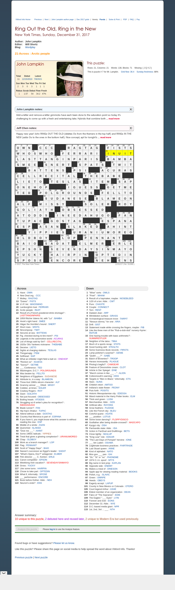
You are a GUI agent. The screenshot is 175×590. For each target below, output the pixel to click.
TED (40, 367)
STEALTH (114, 347)
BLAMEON (47, 379)
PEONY (116, 387)
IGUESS (38, 362)
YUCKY (31, 465)
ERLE (52, 457)
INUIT (38, 310)
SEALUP (107, 434)
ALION (122, 373)
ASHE (113, 489)
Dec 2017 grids (83, 19)
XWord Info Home (23, 19)
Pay (138, 19)
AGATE (109, 413)
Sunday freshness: (145, 72)
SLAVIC (106, 474)
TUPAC (42, 411)
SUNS (99, 382)
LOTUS (106, 416)
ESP (40, 422)
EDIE (117, 495)
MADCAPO (134, 422)
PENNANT (31, 445)
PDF (125, 19)
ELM (132, 396)
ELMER (58, 454)
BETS (127, 431)
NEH (49, 480)
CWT (112, 301)
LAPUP (109, 483)
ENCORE (43, 477)
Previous (38, 19)
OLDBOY (31, 439)
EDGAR (110, 437)
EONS (111, 500)
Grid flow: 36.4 (127, 72)
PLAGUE (114, 361)
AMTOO (109, 384)
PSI (56, 335)
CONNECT (103, 307)
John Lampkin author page (62, 19)
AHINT (39, 430)
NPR (116, 506)
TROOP (114, 358)
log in (52, 529)
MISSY (51, 385)
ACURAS (58, 338)
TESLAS (52, 350)
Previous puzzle (23, 557)
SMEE (42, 321)
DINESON (112, 469)
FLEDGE (109, 408)
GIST (97, 324)
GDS (112, 402)
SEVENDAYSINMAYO (58, 462)
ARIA (117, 321)
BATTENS (42, 333)
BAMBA (58, 318)
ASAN (42, 425)
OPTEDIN (45, 471)
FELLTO (41, 373)
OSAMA (109, 442)
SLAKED (36, 428)
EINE (114, 370)
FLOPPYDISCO (120, 419)
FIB (142, 327)
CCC (38, 295)
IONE (129, 440)
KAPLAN (116, 463)
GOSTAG (47, 413)
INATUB (93, 333)
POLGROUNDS (48, 370)
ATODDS (39, 399)
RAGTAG (33, 298)
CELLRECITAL (54, 341)
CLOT (123, 367)
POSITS (104, 390)
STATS (117, 344)
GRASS (114, 316)
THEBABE (57, 344)
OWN (29, 292)
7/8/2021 (38, 79)
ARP (106, 313)
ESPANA (56, 416)
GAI (110, 454)
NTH (112, 509)
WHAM (101, 295)
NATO (110, 451)
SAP (33, 356)
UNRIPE (101, 477)
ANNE (111, 448)
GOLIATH (32, 393)
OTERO (129, 486)
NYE (113, 503)
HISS (116, 376)
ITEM (36, 353)
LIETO (33, 347)
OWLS (106, 292)
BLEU (113, 411)
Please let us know (63, 543)
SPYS (111, 460)
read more (114, 118)
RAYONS (108, 405)
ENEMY (108, 466)
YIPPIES (47, 433)
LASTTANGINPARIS (30, 315)
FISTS (33, 301)
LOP (52, 442)
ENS (39, 483)
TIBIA (114, 341)
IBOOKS (133, 471)
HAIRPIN (41, 468)
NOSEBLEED (126, 298)
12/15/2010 (27, 79)
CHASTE (100, 304)
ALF (58, 382)
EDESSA (122, 393)
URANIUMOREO (68, 436)
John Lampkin (30, 64)
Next (47, 19)
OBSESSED (44, 396)
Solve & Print (114, 19)
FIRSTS (124, 350)
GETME (34, 364)
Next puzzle (41, 557)
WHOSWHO (36, 304)
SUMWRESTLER (97, 338)
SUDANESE (51, 376)
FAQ (132, 19)
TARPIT (123, 318)
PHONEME (112, 457)
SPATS (35, 327)
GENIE (119, 353)
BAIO (46, 448)
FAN (38, 408)
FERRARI (44, 307)
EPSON (43, 459)
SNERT (52, 324)
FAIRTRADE (126, 445)
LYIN (116, 498)
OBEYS (101, 480)
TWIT (37, 330)
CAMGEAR (113, 364)
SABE (107, 355)
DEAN (127, 492)
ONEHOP (63, 359)
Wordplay (30, 47)
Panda (102, 19)
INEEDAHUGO (27, 405)
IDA (115, 428)
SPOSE (43, 474)
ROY (40, 391)
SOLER (42, 388)
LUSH (110, 399)
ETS (128, 379)
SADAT (62, 451)
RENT (98, 310)
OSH (104, 425)
